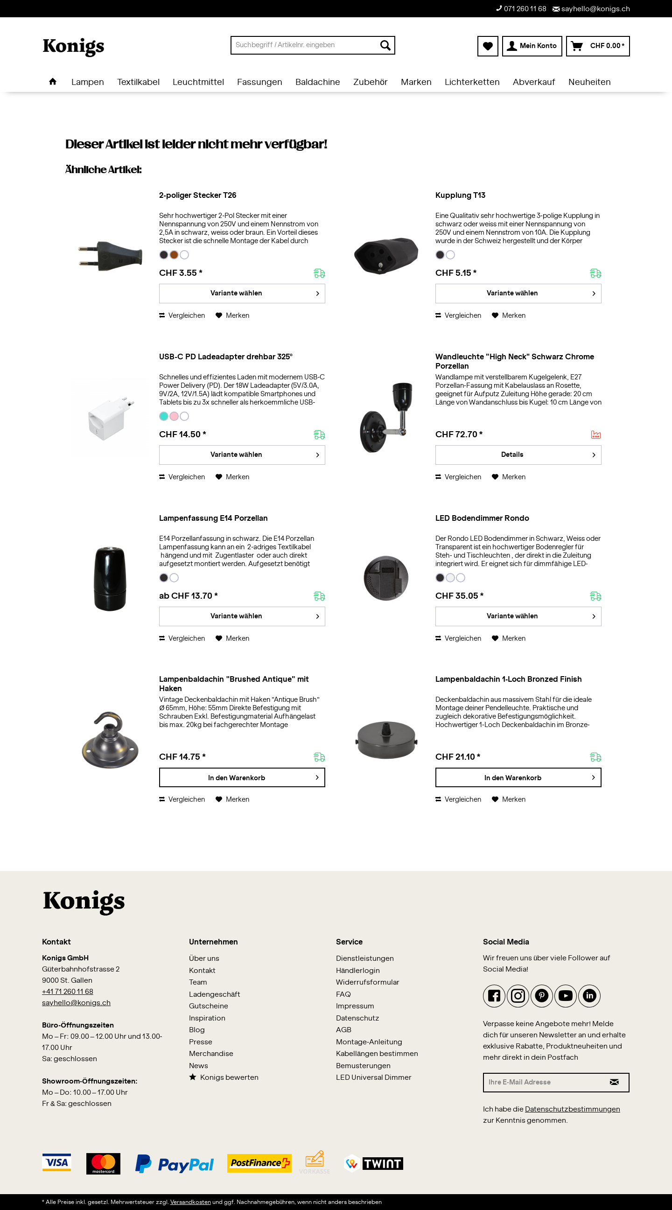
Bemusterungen (363, 1066)
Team (198, 982)
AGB (343, 1030)
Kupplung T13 (460, 195)
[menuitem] (313, 45)
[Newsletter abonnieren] (615, 1082)
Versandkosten (190, 1202)
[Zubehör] (370, 82)
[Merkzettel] (487, 46)
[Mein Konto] (532, 46)
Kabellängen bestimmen (377, 1053)
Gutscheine (208, 1006)
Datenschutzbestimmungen (572, 1109)
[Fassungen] (260, 82)
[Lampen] (88, 82)
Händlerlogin (358, 970)
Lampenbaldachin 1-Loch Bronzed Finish (508, 679)
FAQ (343, 994)
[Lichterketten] (472, 82)
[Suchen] (385, 45)
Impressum (355, 1006)
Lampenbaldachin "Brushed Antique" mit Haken (233, 684)
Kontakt (202, 970)
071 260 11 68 (521, 9)
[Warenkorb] (598, 46)
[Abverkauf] (534, 82)
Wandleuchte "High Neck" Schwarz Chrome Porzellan (514, 361)
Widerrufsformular (367, 982)
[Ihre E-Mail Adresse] (542, 1082)
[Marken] (416, 82)
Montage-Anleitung (369, 1042)
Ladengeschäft (214, 994)
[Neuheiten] (589, 82)
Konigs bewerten (224, 1077)
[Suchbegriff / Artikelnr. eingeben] (313, 45)
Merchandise (211, 1053)
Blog (197, 1030)
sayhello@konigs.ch (591, 9)
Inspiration (207, 1018)
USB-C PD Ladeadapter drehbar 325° (226, 357)
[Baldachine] (318, 82)
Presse (200, 1042)
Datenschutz (357, 1018)
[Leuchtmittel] (198, 82)
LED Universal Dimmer (374, 1077)
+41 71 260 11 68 (67, 991)
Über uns (204, 958)
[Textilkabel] (138, 82)
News (198, 1066)
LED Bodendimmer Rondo (482, 518)
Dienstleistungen (365, 958)
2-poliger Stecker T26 (197, 195)
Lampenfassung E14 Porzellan (213, 518)
